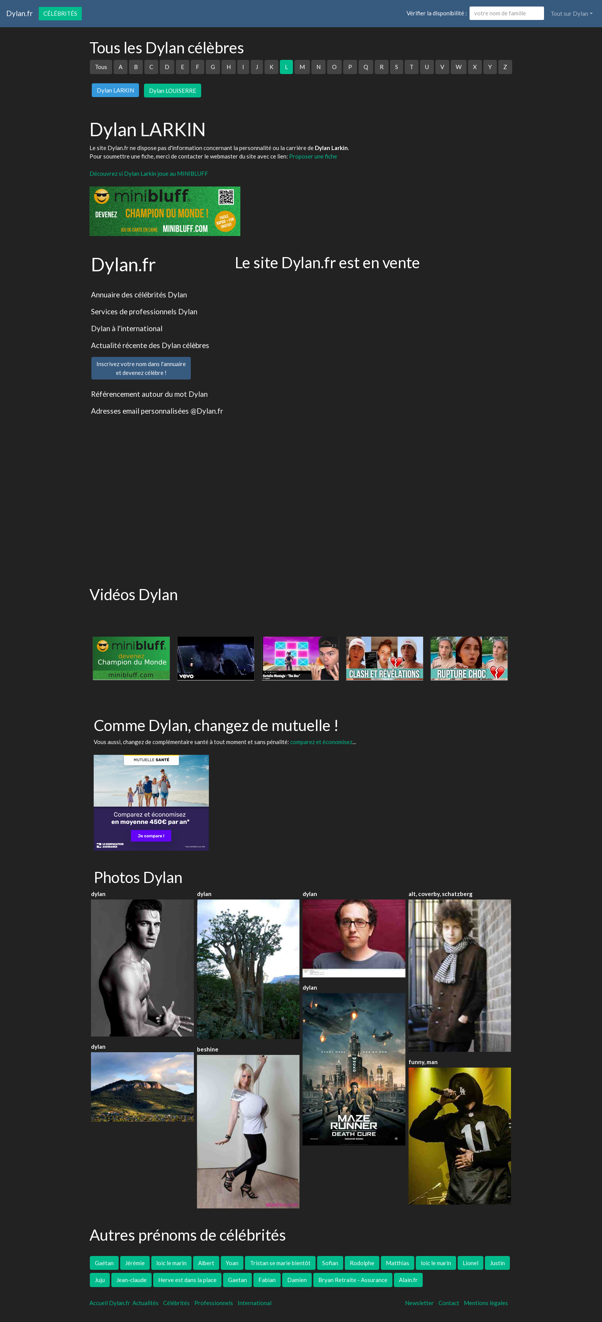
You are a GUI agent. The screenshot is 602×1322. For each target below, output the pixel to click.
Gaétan (104, 1262)
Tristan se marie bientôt (280, 1262)
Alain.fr (408, 1279)
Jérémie (135, 1262)
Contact (448, 1302)
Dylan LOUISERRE (172, 90)
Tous (101, 66)
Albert (206, 1262)
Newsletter (419, 1302)
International (254, 1302)
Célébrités (60, 13)
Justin (497, 1262)
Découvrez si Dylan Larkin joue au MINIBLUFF (148, 173)
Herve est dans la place (187, 1279)
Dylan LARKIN (115, 90)
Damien (297, 1279)
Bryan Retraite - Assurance (352, 1279)
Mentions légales (486, 1302)
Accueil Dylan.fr (109, 1302)
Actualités (145, 1302)
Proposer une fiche (313, 156)
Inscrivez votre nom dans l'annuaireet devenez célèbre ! (141, 368)
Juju (100, 1279)
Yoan (232, 1262)
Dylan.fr (19, 13)
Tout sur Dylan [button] (569, 13)
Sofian (330, 1262)
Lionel (470, 1262)
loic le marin (171, 1262)
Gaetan (237, 1279)
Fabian (267, 1279)
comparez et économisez (321, 741)
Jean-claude (131, 1279)
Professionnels (213, 1302)
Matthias (397, 1262)
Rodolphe (362, 1262)
